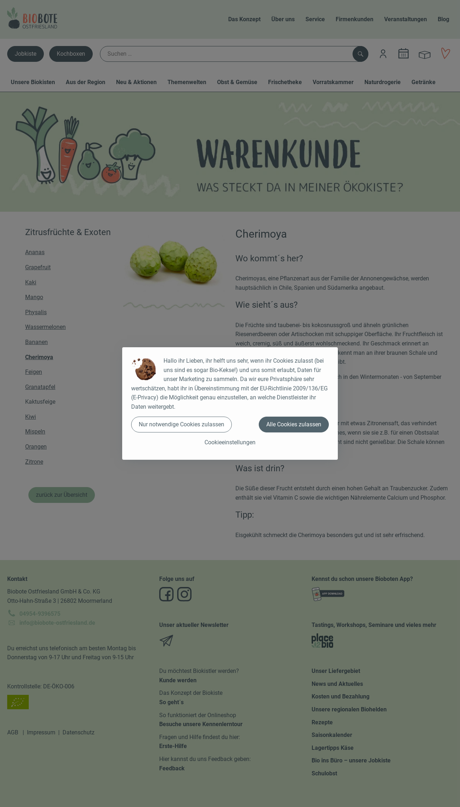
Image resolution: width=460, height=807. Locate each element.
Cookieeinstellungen (230, 442)
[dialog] (230, 403)
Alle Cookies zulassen (293, 424)
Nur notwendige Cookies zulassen (181, 424)
